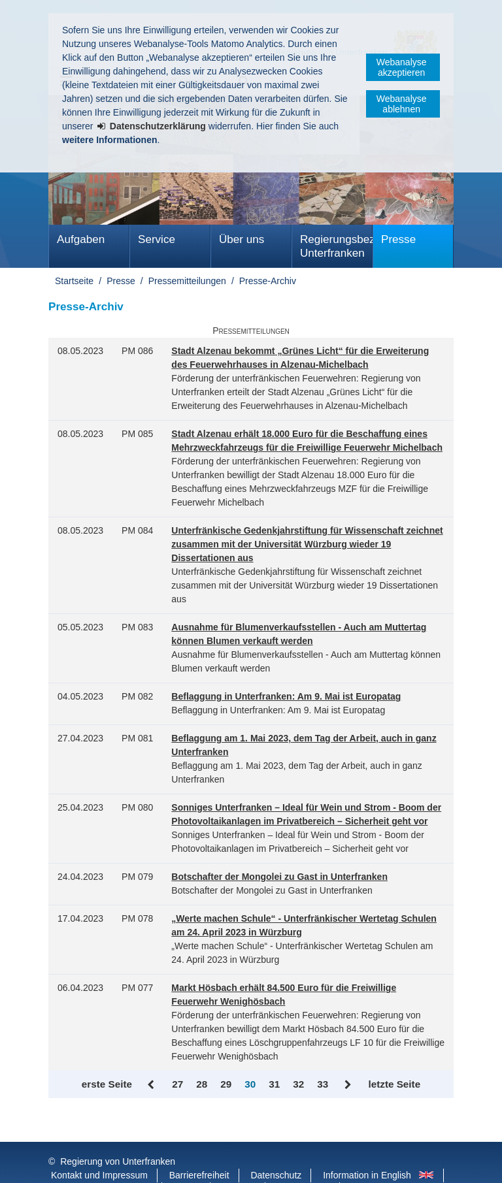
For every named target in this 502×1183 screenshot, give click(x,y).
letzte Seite (394, 1084)
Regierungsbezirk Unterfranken (336, 246)
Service (156, 239)
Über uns (241, 239)
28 (201, 1084)
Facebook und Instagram (101, 1163)
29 (225, 1084)
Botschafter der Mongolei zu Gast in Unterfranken (279, 876)
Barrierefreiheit (199, 1149)
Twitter (187, 1163)
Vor (348, 1085)
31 (274, 1084)
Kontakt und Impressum (99, 1149)
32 (298, 1084)
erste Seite (107, 1084)
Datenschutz (275, 1149)
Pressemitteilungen (187, 281)
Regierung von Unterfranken (117, 1135)
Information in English (367, 1149)
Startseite (74, 281)
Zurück (152, 1085)
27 (177, 1084)
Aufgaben (81, 239)
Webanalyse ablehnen (401, 103)
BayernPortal (303, 1163)
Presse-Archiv (267, 281)
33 (322, 1084)
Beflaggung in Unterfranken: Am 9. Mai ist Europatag (286, 696)
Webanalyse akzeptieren (401, 67)
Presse (398, 239)
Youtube (239, 1163)
